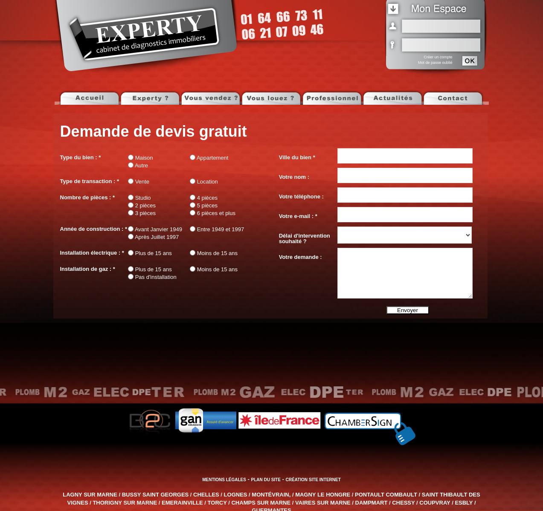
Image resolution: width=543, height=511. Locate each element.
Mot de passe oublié (435, 62)
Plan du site (266, 479)
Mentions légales (224, 479)
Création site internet (313, 479)
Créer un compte (438, 57)
